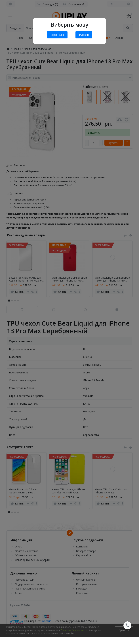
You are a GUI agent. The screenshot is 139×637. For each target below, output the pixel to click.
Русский (84, 34)
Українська (57, 34)
